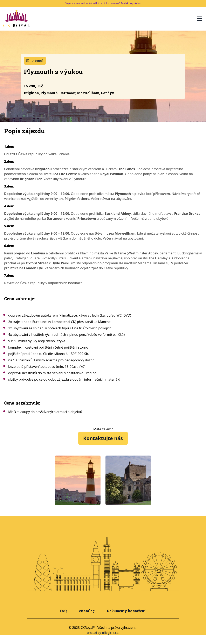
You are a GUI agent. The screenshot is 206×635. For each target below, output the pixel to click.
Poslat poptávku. (131, 3)
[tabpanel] (77, 480)
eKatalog (87, 611)
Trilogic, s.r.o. (110, 633)
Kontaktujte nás (103, 438)
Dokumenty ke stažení (126, 611)
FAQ (63, 611)
